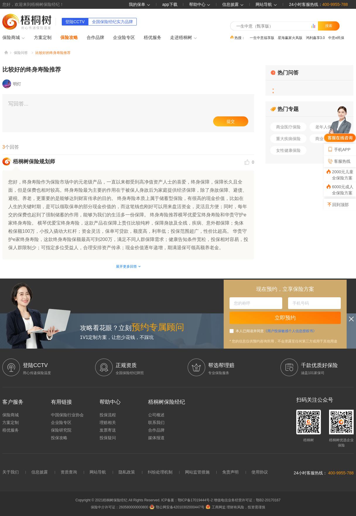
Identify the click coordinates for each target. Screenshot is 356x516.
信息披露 (233, 4)
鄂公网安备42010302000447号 (177, 507)
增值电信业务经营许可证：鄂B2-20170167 (247, 500)
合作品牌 (95, 37)
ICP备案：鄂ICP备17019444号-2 (187, 500)
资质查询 (69, 472)
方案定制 (43, 37)
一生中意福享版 (262, 37)
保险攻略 (69, 37)
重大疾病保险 (288, 138)
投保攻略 (59, 437)
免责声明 (230, 472)
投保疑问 (108, 437)
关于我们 (10, 472)
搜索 (328, 26)
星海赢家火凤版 (290, 37)
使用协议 (259, 472)
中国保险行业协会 (67, 415)
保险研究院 (61, 430)
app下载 (169, 4)
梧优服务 (152, 37)
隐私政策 (127, 472)
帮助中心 (200, 4)
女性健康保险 (288, 150)
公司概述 (156, 415)
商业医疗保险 (288, 127)
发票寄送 (108, 430)
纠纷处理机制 (160, 472)
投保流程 (108, 415)
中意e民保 (336, 37)
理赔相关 (108, 422)
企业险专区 (124, 37)
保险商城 (13, 37)
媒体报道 (156, 437)
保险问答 (21, 53)
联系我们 (156, 422)
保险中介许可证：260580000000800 (119, 507)
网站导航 (98, 472)
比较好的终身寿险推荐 (53, 53)
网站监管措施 (197, 472)
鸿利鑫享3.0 (315, 37)
